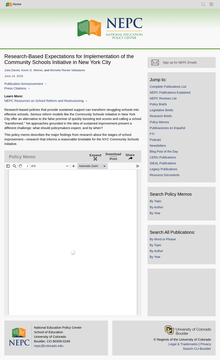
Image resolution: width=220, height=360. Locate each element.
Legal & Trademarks (183, 344)
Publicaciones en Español (172, 132)
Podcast (160, 144)
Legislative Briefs (166, 115)
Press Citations (15, 88)
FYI (157, 138)
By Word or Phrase (168, 244)
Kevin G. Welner (32, 70)
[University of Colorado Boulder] (188, 330)
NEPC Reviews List (168, 103)
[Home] (110, 28)
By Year (160, 217)
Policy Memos (164, 126)
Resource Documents (170, 180)
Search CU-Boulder (197, 348)
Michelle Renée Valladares (67, 70)
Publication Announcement (23, 84)
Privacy (205, 344)
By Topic (160, 206)
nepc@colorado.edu (48, 346)
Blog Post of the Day (169, 156)
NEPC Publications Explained (175, 97)
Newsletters (163, 150)
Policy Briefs (163, 109)
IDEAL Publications (168, 168)
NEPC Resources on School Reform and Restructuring (44, 101)
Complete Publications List (173, 91)
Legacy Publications (168, 174)
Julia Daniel (12, 70)
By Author (161, 212)
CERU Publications (168, 162)
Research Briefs (166, 121)
